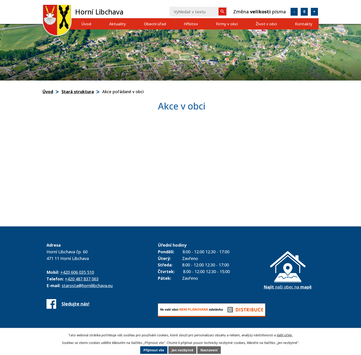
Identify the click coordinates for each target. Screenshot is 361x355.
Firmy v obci (227, 23)
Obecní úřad (155, 23)
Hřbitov (191, 23)
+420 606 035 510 (77, 272)
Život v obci (266, 23)
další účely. (285, 335)
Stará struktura (77, 91)
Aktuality (117, 23)
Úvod (86, 23)
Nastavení (209, 350)
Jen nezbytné (182, 350)
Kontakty (303, 23)
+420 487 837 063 (82, 279)
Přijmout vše (153, 350)
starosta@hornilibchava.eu (87, 285)
